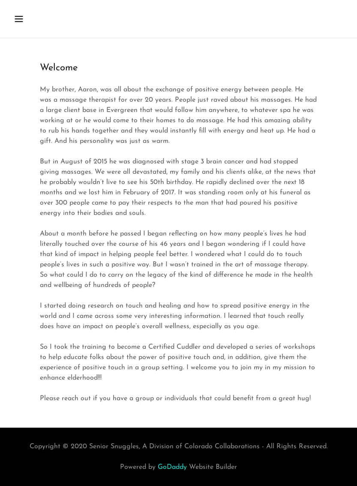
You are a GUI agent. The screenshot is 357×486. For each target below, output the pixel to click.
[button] (48, 18)
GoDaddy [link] (172, 467)
